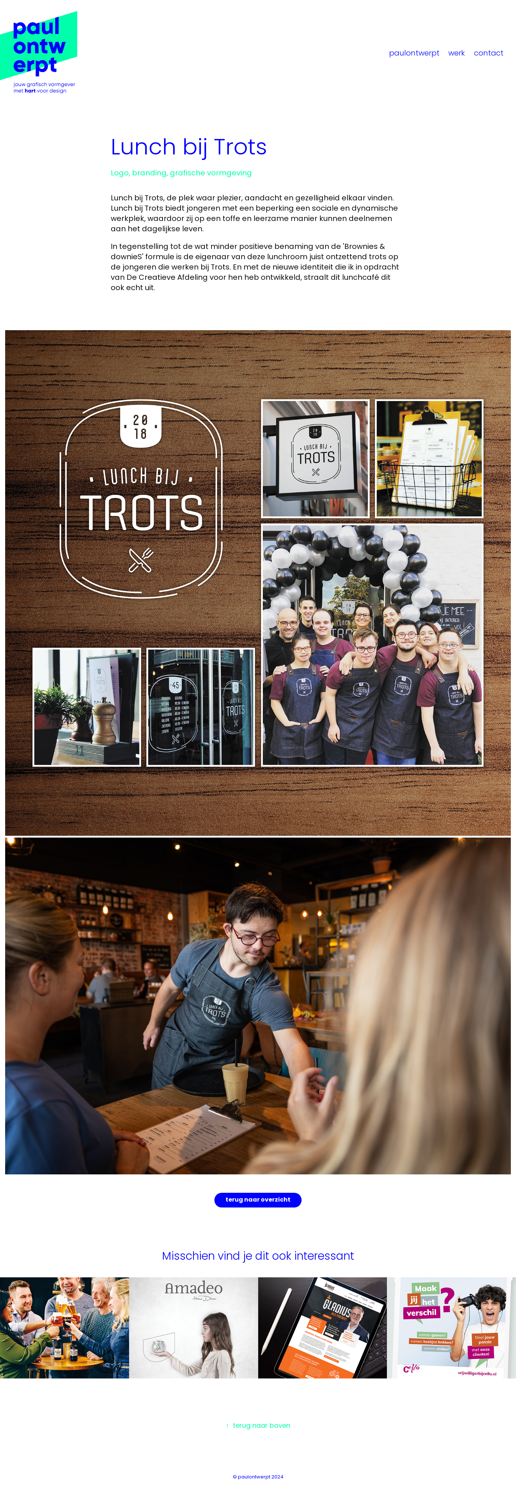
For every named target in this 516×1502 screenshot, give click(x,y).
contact (488, 54)
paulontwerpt (414, 54)
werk (456, 54)
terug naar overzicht (258, 1200)
